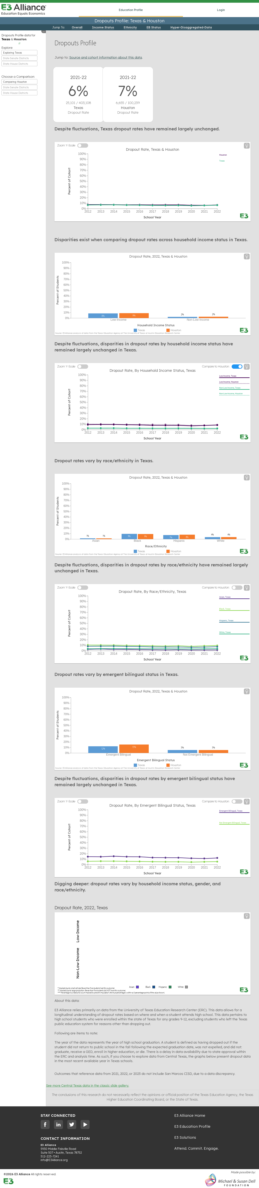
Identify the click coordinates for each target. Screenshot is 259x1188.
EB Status (154, 27)
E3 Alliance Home (189, 1115)
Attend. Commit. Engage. (196, 1148)
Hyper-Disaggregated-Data (191, 27)
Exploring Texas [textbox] (12, 52)
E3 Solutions (185, 1137)
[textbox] (19, 58)
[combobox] (19, 52)
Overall (77, 27)
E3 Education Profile (192, 1126)
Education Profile (131, 10)
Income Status (103, 27)
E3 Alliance (48, 1145)
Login (221, 10)
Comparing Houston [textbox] (15, 81)
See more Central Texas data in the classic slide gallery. (87, 1085)
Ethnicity (130, 27)
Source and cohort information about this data (105, 57)
